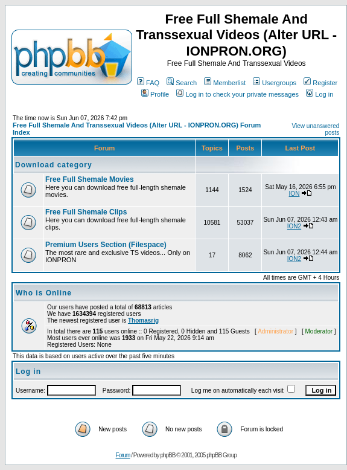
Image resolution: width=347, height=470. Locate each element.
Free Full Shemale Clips (86, 212)
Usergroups (274, 82)
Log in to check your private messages (237, 94)
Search (182, 82)
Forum (123, 455)
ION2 (294, 226)
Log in (319, 94)
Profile (155, 94)
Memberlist (225, 82)
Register (320, 82)
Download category (53, 165)
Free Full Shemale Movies (89, 179)
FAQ (148, 82)
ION (294, 193)
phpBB (167, 455)
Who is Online (44, 293)
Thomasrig (143, 320)
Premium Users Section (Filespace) (106, 244)
